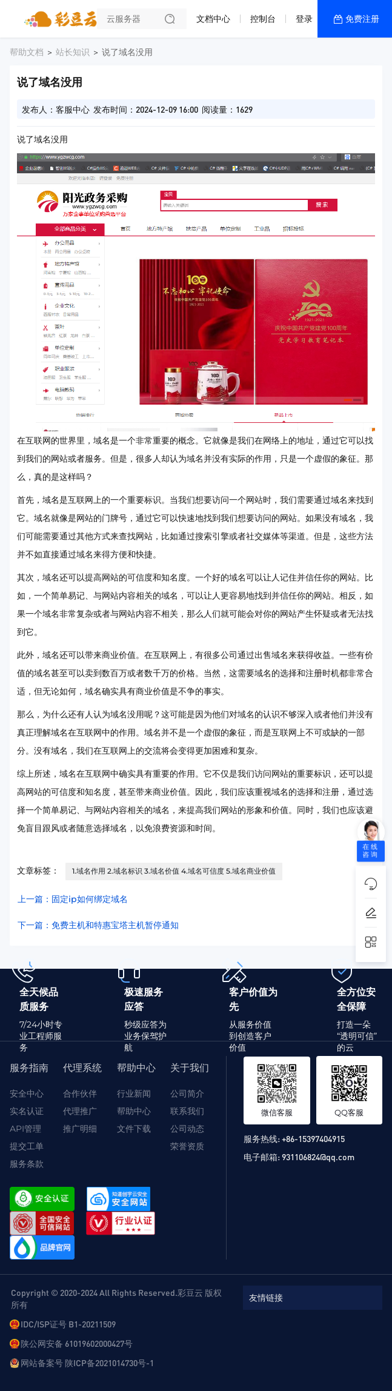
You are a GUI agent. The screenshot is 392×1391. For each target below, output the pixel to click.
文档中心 (213, 18)
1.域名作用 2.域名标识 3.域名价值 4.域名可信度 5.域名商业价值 (174, 870)
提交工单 (27, 1146)
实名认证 (27, 1111)
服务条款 (27, 1163)
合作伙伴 (80, 1093)
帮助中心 (134, 1111)
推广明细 (80, 1128)
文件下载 (134, 1128)
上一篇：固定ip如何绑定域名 (73, 899)
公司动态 (187, 1128)
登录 (304, 18)
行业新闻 (134, 1093)
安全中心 (27, 1093)
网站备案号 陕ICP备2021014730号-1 (87, 1362)
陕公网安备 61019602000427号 (77, 1343)
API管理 (25, 1128)
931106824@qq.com (318, 1156)
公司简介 (187, 1093)
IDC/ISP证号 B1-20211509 (68, 1323)
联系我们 (187, 1111)
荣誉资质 (187, 1146)
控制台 (263, 18)
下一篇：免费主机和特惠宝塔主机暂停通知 (98, 925)
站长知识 (73, 52)
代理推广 (80, 1111)
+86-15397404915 (313, 1138)
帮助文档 (27, 52)
